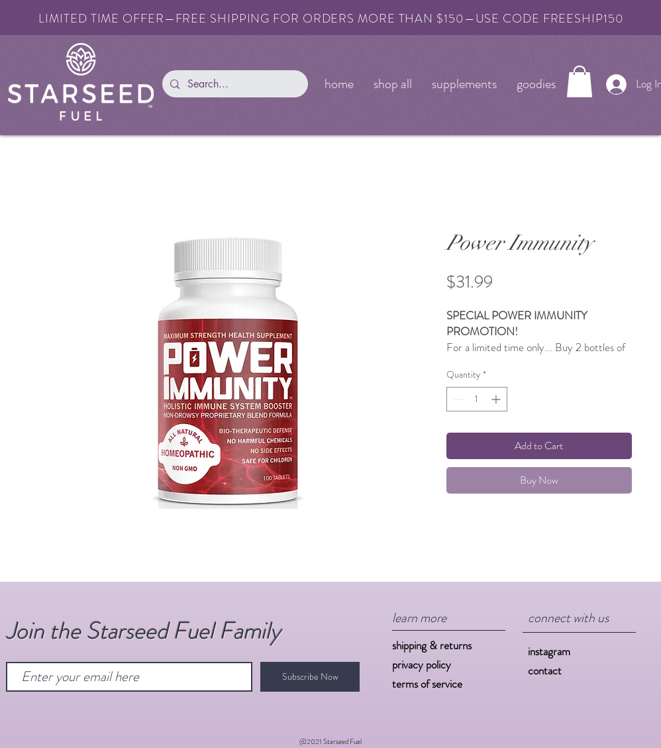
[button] (579, 81)
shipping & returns (432, 645)
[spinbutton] (477, 399)
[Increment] (497, 399)
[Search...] (233, 83)
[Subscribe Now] (310, 677)
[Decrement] (456, 399)
